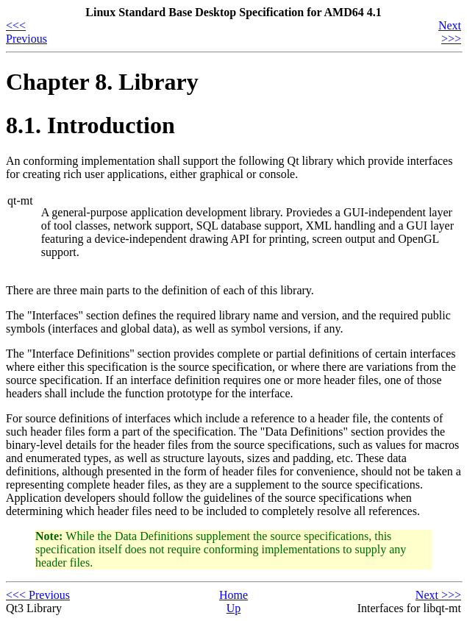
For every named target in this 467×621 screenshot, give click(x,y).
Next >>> (449, 32)
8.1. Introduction (90, 125)
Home (233, 595)
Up (234, 608)
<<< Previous (26, 32)
